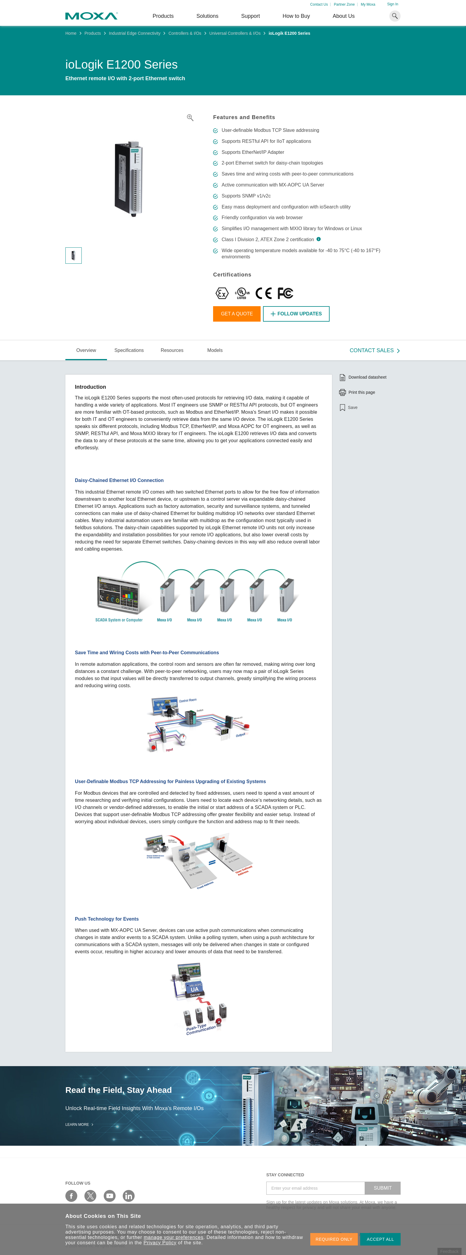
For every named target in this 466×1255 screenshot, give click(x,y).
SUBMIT (383, 1188)
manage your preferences (174, 1237)
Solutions (207, 16)
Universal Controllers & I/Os (235, 33)
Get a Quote (237, 313)
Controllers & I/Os (185, 33)
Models (215, 350)
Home (70, 33)
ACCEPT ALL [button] (380, 1239)
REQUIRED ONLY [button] (334, 1239)
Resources (172, 350)
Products (92, 33)
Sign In (392, 4)
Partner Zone (344, 4)
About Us (344, 16)
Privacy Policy (160, 1242)
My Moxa (368, 4)
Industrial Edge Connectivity (134, 33)
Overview (86, 350)
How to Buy (296, 16)
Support (250, 16)
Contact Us (319, 4)
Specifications (129, 350)
